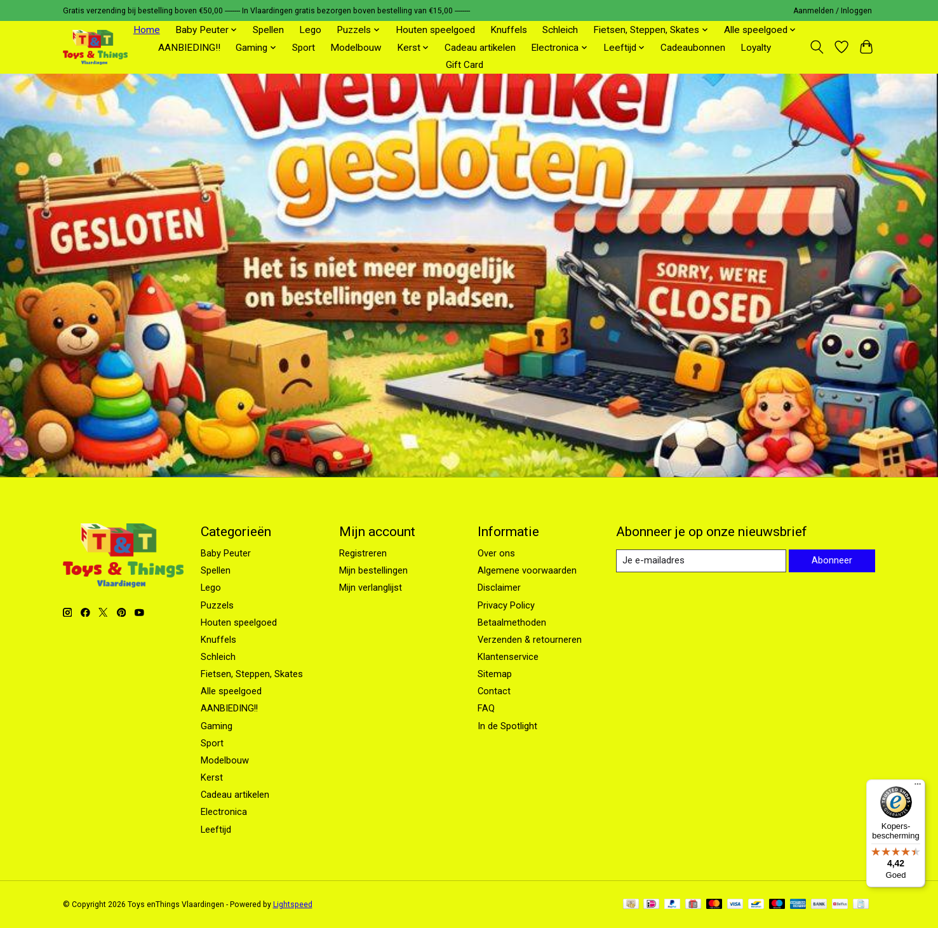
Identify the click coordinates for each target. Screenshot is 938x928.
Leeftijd (216, 829)
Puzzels (217, 605)
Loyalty (755, 47)
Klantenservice (508, 656)
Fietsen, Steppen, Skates (252, 674)
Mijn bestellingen (373, 570)
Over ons (496, 553)
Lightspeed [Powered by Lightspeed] (292, 904)
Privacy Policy (506, 605)
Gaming (216, 726)
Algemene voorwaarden (527, 570)
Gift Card (464, 65)
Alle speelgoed (231, 691)
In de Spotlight (507, 726)
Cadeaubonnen (692, 47)
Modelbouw (356, 47)
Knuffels (508, 30)
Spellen (268, 30)
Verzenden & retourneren (530, 639)
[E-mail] (700, 560)
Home (146, 30)
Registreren (363, 553)
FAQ (486, 708)
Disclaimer (499, 587)
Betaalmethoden (512, 622)
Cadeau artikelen (480, 47)
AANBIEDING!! (189, 47)
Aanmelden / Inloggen (832, 10)
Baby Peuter (226, 553)
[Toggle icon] (817, 47)
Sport (303, 47)
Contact (494, 691)
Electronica (224, 811)
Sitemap (495, 674)
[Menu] (917, 787)
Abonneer (832, 561)
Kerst (212, 777)
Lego (310, 30)
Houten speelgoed (435, 30)
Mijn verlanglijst (370, 587)
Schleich (560, 30)
